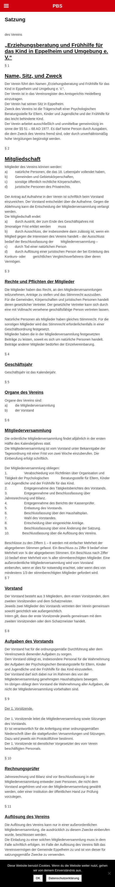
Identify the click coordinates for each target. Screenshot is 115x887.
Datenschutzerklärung (64, 878)
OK (38, 878)
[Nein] (109, 873)
